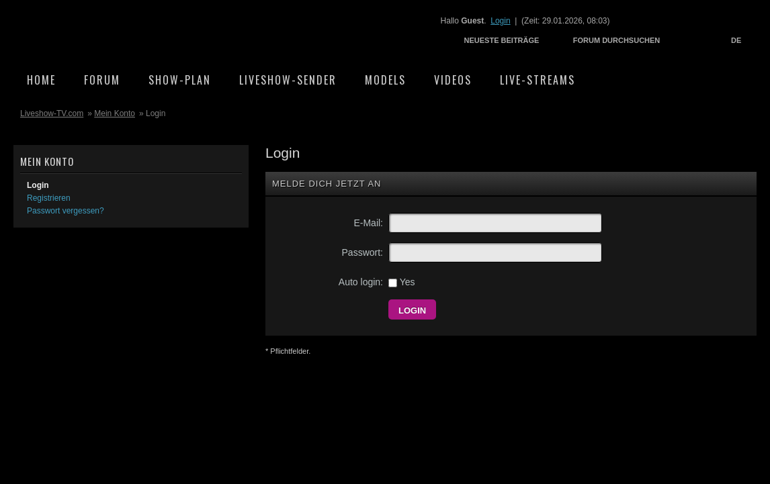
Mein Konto (114, 113)
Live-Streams (537, 80)
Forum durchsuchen (616, 40)
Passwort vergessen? (65, 210)
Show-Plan (179, 80)
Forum (102, 80)
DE (736, 40)
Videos (453, 80)
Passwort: (362, 252)
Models (385, 80)
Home (41, 80)
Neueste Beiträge (502, 40)
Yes (401, 282)
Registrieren (49, 198)
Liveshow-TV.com (132, 30)
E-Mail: (368, 222)
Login (500, 21)
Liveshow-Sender (288, 80)
